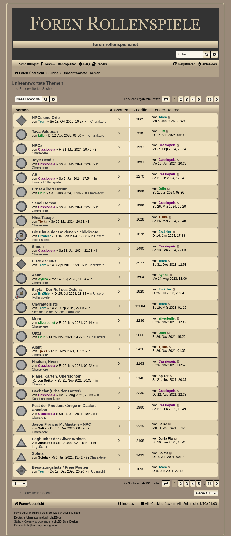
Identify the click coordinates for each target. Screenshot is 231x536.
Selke (42, 428)
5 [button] (199, 99)
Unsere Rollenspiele (46, 182)
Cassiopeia (46, 149)
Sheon (38, 246)
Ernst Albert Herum (50, 189)
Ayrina (43, 279)
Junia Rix (45, 443)
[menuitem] (58, 64)
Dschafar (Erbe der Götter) (56, 391)
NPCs (37, 145)
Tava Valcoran (45, 131)
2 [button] (181, 99)
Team (42, 121)
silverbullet (46, 323)
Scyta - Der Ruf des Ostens (57, 289)
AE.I (35, 174)
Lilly (41, 135)
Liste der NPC (44, 261)
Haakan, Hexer (45, 362)
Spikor (49, 380)
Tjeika (42, 221)
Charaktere (98, 121)
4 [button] (193, 99)
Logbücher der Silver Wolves (59, 439)
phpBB (33, 512)
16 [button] (210, 99)
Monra (38, 319)
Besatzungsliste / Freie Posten (60, 467)
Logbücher (39, 447)
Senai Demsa (44, 203)
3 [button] (187, 99)
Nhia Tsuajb (43, 217)
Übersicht (39, 384)
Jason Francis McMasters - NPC (61, 424)
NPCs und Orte (46, 117)
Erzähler (44, 236)
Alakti (37, 347)
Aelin (37, 275)
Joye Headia (43, 160)
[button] (166, 99)
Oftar (36, 333)
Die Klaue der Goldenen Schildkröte (65, 232)
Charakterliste (45, 304)
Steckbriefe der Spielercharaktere (56, 312)
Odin (42, 193)
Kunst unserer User (46, 399)
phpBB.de (55, 517)
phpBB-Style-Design (66, 521)
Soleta (38, 453)
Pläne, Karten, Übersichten (57, 376)
